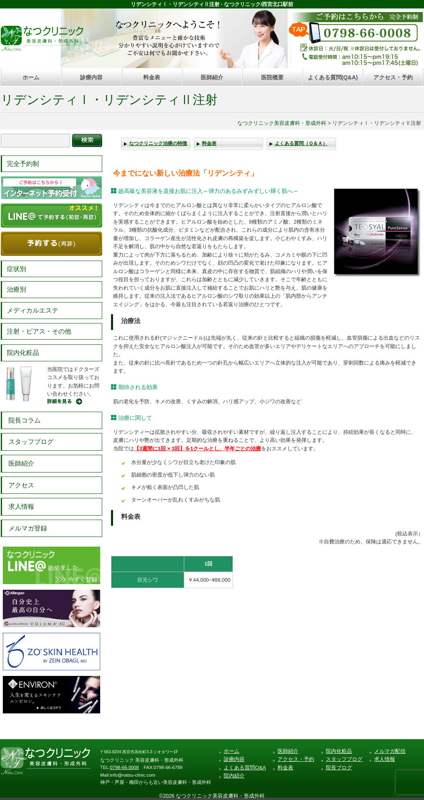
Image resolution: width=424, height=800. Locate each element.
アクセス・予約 (393, 77)
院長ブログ (339, 768)
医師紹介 (212, 77)
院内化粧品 (23, 352)
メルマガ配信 (389, 751)
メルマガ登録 (27, 528)
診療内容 (91, 77)
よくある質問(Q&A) (333, 77)
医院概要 (272, 77)
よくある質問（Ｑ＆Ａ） (301, 143)
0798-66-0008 (124, 767)
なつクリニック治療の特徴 (158, 143)
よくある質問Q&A (245, 768)
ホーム (31, 77)
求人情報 (21, 506)
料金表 (151, 77)
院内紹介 (234, 776)
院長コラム (24, 420)
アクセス (21, 485)
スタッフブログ (31, 441)
